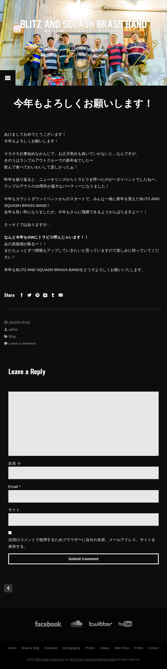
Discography (71, 648)
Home (12, 648)
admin (13, 329)
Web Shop (122, 648)
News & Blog (30, 648)
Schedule (50, 648)
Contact (153, 648)
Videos (104, 648)
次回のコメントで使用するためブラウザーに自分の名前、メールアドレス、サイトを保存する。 (81, 543)
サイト (14, 510)
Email (14, 486)
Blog (12, 336)
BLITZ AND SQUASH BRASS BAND (93, 659)
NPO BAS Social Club (50, 659)
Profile (138, 648)
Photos (90, 648)
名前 (14, 463)
